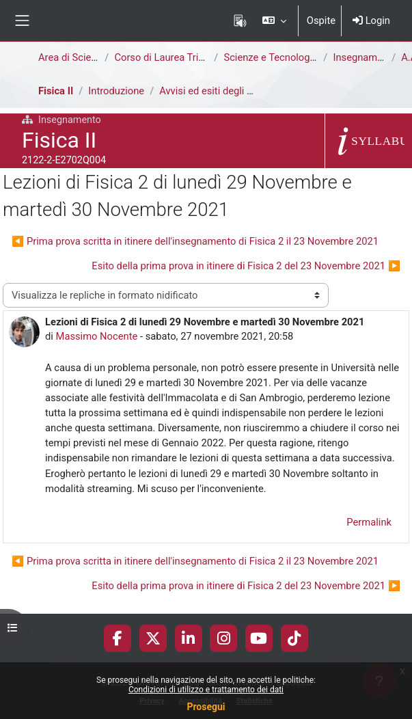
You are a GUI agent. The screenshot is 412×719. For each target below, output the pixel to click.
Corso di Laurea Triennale (171, 57)
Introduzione (116, 91)
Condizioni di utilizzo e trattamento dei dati (206, 689)
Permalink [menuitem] (369, 522)
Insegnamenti (363, 57)
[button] (273, 20)
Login (371, 20)
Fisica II (55, 91)
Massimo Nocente (97, 336)
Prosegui (206, 706)
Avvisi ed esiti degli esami (216, 91)
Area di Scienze (72, 57)
